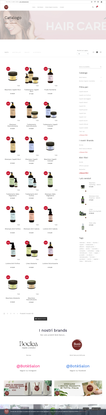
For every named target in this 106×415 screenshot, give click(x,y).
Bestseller (16, 52)
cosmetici (95, 249)
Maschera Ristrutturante (68, 228)
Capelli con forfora (85, 95)
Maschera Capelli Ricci (13, 89)
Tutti (7, 52)
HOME (6, 23)
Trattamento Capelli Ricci (31, 90)
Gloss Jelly (92, 223)
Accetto (86, 409)
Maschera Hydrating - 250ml (95, 183)
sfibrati (81, 246)
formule (92, 257)
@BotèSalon (28, 307)
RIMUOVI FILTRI (40, 248)
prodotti (82, 255)
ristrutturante (83, 257)
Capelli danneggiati (85, 99)
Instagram (61, 395)
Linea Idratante (12, 228)
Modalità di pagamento (29, 398)
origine (96, 253)
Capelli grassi (83, 109)
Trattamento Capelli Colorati (31, 124)
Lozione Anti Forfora (68, 193)
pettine (81, 249)
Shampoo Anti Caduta (31, 193)
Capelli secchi (83, 120)
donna (88, 242)
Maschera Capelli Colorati (12, 159)
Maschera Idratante (50, 228)
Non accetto (96, 409)
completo (82, 251)
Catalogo (13, 23)
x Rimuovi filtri (83, 135)
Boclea (81, 145)
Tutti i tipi (82, 131)
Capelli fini (82, 106)
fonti (90, 253)
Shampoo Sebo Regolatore (68, 159)
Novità (27, 52)
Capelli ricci (82, 117)
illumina (95, 242)
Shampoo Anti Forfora (12, 193)
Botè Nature (40, 7)
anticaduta (90, 251)
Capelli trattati (83, 128)
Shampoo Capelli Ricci (50, 124)
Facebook (61, 391)
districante (88, 261)
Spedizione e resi (27, 395)
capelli (81, 244)
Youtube (60, 398)
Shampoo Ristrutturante (68, 90)
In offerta (37, 52)
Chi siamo (24, 387)
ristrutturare (83, 253)
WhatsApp (61, 387)
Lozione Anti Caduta (50, 193)
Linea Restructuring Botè (95, 210)
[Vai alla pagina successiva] (17, 243)
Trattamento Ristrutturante (13, 124)
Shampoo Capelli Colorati (68, 124)
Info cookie (83, 411)
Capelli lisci (82, 113)
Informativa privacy (27, 402)
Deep (81, 261)
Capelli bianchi (83, 91)
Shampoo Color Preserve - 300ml (94, 197)
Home (33, 7)
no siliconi (89, 255)
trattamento (89, 244)
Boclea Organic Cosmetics (51, 7)
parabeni (82, 259)
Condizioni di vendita (28, 391)
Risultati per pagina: (83, 50)
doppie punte (90, 246)
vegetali (96, 259)
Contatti (62, 7)
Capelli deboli (83, 102)
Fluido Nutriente (50, 89)
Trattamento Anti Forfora (50, 159)
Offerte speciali (84, 166)
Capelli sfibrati (83, 124)
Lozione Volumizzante (31, 228)
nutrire (89, 259)
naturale (82, 242)
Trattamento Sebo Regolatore (31, 159)
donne (88, 249)
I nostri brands (53, 272)
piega (98, 251)
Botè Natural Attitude (85, 148)
